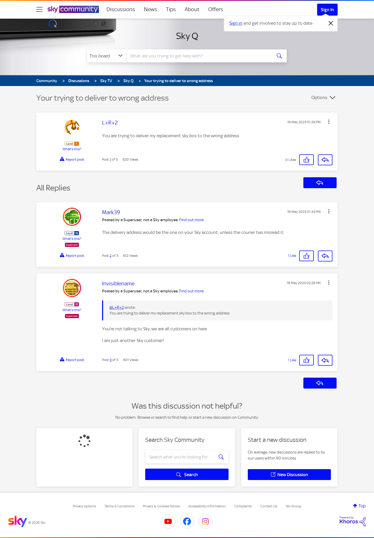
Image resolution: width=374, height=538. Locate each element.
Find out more (191, 220)
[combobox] (198, 55)
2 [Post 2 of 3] (110, 256)
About (192, 9)
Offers (215, 9)
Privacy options (84, 506)
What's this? (72, 149)
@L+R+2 (116, 307)
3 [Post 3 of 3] (110, 360)
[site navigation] (39, 9)
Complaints (243, 506)
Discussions (120, 9)
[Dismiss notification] (331, 23)
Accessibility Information (207, 506)
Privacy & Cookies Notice (161, 506)
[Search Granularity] (106, 55)
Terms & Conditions (119, 506)
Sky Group (293, 506)
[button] (328, 121)
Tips (171, 9)
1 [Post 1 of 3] (110, 159)
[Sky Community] (73, 9)
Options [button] (319, 97)
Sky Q (187, 36)
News (150, 9)
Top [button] (362, 505)
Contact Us (268, 506)
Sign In (327, 9)
